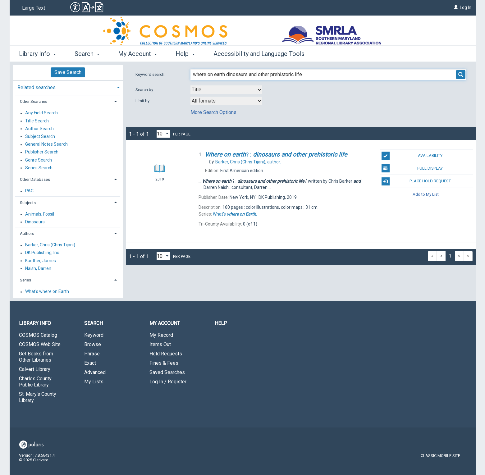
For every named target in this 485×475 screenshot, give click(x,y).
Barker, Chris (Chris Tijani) (50, 245)
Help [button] (185, 53)
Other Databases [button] (35, 179)
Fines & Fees (163, 363)
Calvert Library (34, 369)
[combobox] (226, 89)
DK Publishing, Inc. (42, 252)
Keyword (93, 335)
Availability (412, 156)
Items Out (160, 344)
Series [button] (25, 280)
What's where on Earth (47, 291)
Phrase (92, 354)
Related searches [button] (36, 87)
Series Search (39, 167)
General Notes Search (46, 144)
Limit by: (143, 100)
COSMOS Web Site (40, 344)
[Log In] (456, 7)
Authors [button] (27, 233)
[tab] (68, 87)
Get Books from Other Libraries (36, 357)
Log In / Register (167, 382)
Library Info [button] (37, 53)
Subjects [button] (28, 202)
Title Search (37, 120)
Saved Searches (167, 372)
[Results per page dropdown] (163, 134)
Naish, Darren (38, 268)
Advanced (95, 372)
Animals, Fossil (39, 214)
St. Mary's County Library (37, 397)
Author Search (39, 128)
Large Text (33, 8)
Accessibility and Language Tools (258, 53)
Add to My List (426, 194)
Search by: (145, 89)
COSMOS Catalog (38, 335)
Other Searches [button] (33, 101)
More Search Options (213, 112)
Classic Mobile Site (440, 455)
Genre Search (38, 160)
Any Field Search (41, 113)
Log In (465, 7)
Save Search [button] (67, 72)
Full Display (412, 168)
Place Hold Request (416, 181)
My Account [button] (137, 53)
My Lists (93, 382)
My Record (161, 335)
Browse (92, 344)
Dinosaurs (35, 221)
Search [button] (87, 53)
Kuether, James (40, 260)
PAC (29, 191)
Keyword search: (150, 74)
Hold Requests (165, 354)
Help (221, 323)
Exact (90, 363)
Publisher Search (41, 152)
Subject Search (40, 136)
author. (248, 161)
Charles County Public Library (35, 382)
